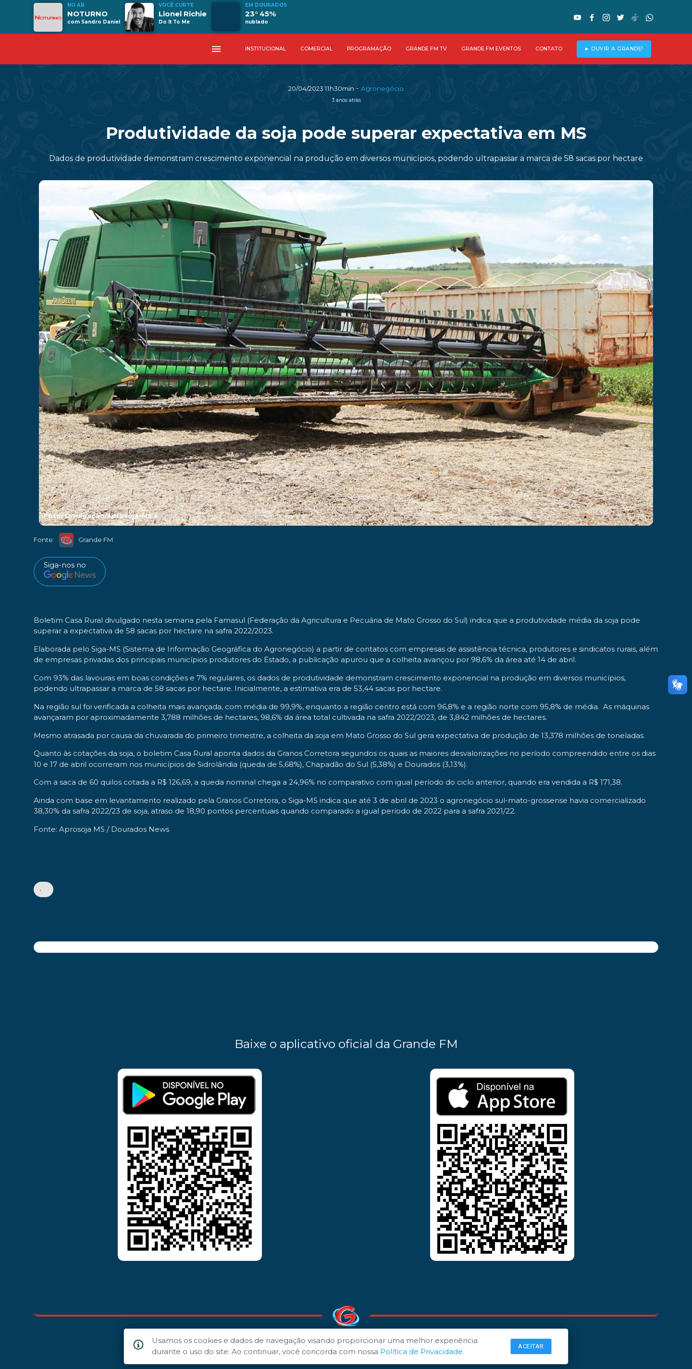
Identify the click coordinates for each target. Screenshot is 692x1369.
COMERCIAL (316, 49)
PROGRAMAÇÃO (369, 49)
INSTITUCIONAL (265, 49)
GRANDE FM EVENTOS (491, 49)
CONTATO (548, 49)
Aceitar (531, 1346)
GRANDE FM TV (426, 49)
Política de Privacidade (421, 1351)
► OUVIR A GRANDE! (613, 49)
